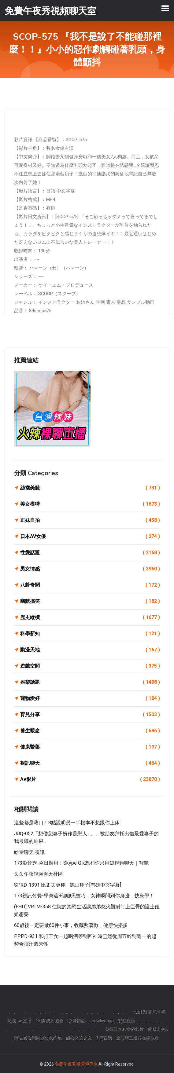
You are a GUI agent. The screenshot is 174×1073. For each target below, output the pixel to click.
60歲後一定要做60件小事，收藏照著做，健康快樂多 (71, 925)
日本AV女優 (90, 536)
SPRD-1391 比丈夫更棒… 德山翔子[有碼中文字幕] (67, 885)
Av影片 (90, 779)
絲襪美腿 (90, 488)
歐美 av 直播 (19, 1020)
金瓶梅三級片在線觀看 (137, 1037)
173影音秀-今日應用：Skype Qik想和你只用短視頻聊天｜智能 (81, 863)
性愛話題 (90, 552)
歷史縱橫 (90, 617)
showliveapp (102, 1020)
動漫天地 (90, 650)
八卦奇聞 (90, 585)
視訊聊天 (90, 763)
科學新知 (90, 633)
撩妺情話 (76, 1020)
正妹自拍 (90, 520)
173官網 (104, 1037)
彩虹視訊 (126, 1020)
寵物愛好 (90, 698)
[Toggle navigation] (165, 8)
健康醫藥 (90, 747)
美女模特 (90, 504)
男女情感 (90, 569)
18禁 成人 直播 (50, 1020)
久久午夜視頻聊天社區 (38, 874)
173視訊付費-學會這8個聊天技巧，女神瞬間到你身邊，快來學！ (84, 896)
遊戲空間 (90, 666)
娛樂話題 (90, 682)
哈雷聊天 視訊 (29, 852)
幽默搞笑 (90, 601)
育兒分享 (90, 714)
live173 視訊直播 (149, 1012)
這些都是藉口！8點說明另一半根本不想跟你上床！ (69, 823)
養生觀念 (90, 731)
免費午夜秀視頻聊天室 (76, 1064)
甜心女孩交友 (79, 1037)
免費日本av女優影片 (124, 1029)
